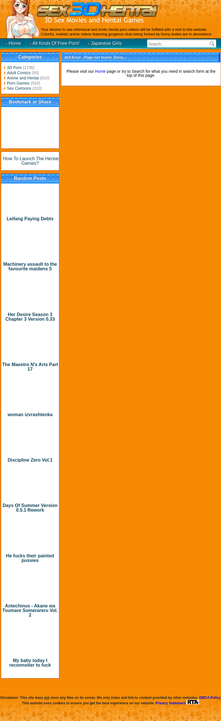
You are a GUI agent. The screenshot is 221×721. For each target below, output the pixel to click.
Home (15, 43)
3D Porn (14, 67)
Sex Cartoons (19, 88)
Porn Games (18, 83)
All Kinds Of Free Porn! (56, 43)
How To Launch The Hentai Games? (30, 161)
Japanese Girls (106, 43)
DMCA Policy (209, 698)
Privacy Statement (170, 703)
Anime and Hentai (23, 78)
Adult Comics (19, 72)
